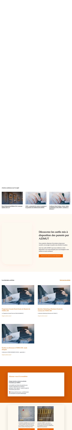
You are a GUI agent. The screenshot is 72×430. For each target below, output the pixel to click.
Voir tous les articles (65, 280)
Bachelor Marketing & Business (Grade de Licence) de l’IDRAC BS (50, 310)
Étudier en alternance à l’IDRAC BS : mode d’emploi (14, 348)
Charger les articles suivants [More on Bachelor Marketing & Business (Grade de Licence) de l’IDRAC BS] (42, 315)
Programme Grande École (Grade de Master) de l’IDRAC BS (16, 310)
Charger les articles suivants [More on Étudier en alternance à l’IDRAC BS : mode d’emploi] (6, 354)
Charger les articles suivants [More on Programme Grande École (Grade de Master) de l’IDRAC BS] (6, 315)
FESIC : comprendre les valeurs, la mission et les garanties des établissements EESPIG (36, 206)
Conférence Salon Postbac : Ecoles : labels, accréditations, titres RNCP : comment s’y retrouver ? (59, 207)
